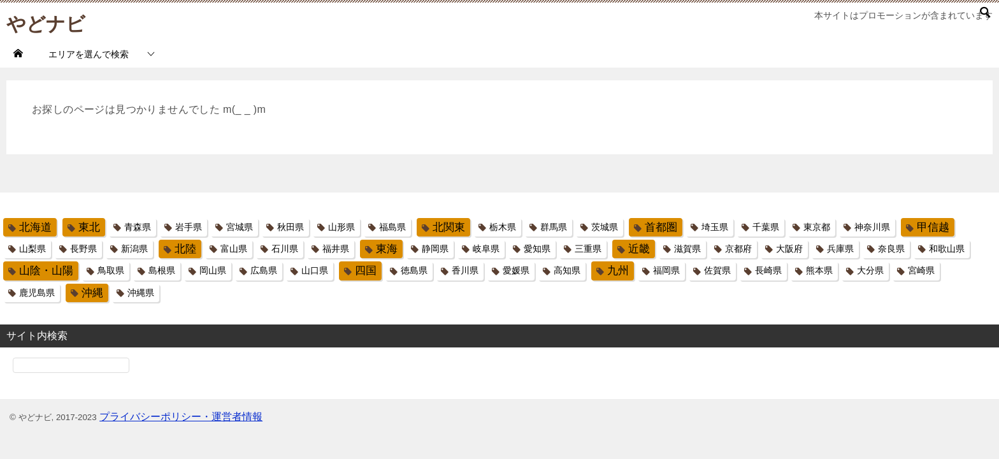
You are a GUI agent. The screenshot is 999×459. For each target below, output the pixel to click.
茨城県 (604, 227)
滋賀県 (687, 249)
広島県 (263, 270)
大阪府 (789, 249)
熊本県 (819, 270)
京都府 (738, 249)
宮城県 (239, 227)
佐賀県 (717, 270)
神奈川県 (872, 227)
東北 (89, 227)
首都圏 (661, 227)
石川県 (284, 249)
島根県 (161, 270)
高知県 (567, 270)
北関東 (449, 227)
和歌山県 (947, 249)
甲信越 (933, 227)
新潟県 (134, 249)
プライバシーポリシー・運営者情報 (180, 416)
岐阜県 (486, 249)
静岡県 (435, 249)
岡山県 (212, 270)
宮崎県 (921, 270)
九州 (618, 271)
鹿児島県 (37, 293)
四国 (366, 271)
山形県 (341, 227)
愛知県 (537, 249)
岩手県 (188, 227)
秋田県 (290, 227)
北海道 (35, 227)
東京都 (816, 227)
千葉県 (765, 227)
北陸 (185, 249)
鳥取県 (110, 270)
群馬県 (553, 227)
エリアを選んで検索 (88, 54)
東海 (387, 249)
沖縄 (92, 293)
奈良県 (891, 249)
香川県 (465, 270)
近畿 (639, 249)
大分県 (870, 270)
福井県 (335, 249)
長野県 (83, 249)
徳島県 (414, 270)
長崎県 (768, 270)
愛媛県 (516, 270)
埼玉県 (714, 227)
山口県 (314, 270)
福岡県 (666, 270)
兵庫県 (840, 249)
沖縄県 (140, 293)
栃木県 (502, 227)
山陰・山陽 (46, 271)
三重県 (588, 249)
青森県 (137, 227)
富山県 (233, 249)
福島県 (392, 227)
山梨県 (32, 249)
